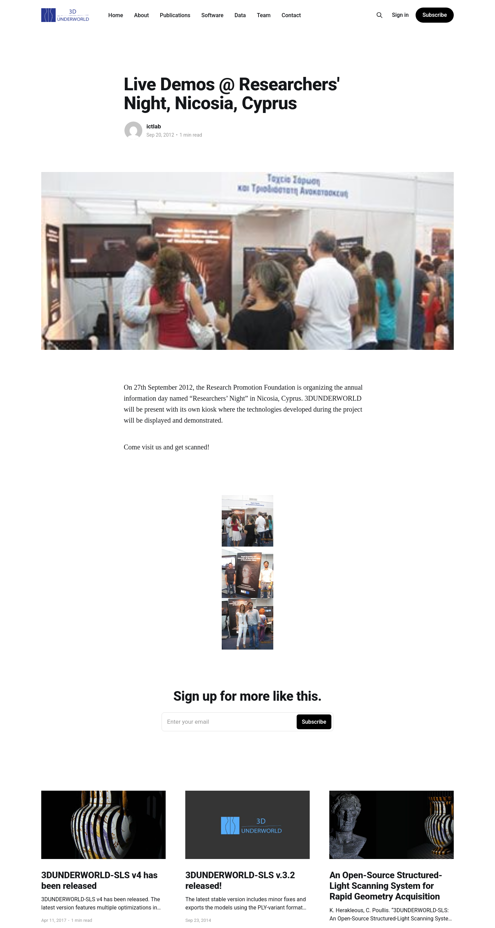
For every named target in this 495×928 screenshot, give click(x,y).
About (141, 15)
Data (240, 15)
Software (212, 15)
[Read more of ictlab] (133, 130)
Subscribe (434, 15)
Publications (175, 15)
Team (264, 15)
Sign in (400, 15)
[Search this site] (379, 15)
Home (115, 15)
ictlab (153, 126)
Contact (291, 15)
